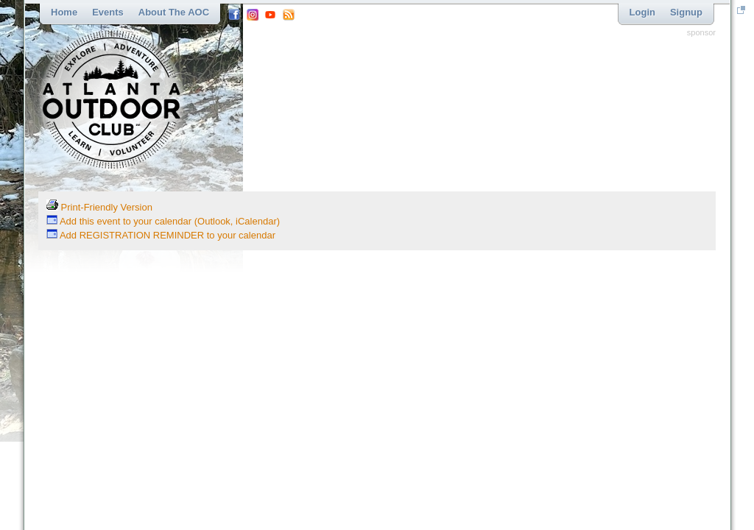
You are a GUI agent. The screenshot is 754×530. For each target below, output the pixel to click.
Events (108, 12)
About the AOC (173, 12)
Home (64, 12)
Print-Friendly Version (99, 207)
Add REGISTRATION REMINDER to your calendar (160, 235)
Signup (686, 12)
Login (642, 12)
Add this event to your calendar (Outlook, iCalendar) (163, 221)
